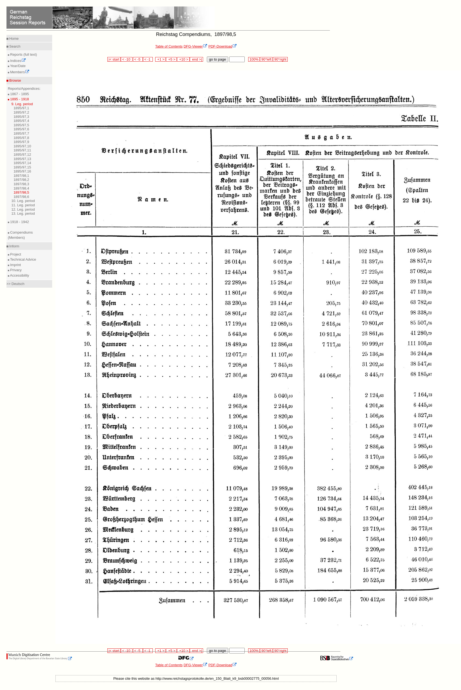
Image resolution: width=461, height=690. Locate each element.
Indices (17, 61)
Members (19, 72)
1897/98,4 (21, 188)
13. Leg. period (23, 213)
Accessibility (19, 275)
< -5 (137, 59)
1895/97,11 (22, 150)
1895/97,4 (21, 121)
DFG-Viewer (195, 46)
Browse (14, 80)
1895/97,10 (22, 146)
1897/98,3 (21, 184)
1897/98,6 (21, 197)
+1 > (160, 59)
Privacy (15, 270)
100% (253, 59)
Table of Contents (169, 46)
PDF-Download (222, 46)
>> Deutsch (15, 284)
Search (14, 46)
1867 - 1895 (19, 94)
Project (15, 254)
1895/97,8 (21, 138)
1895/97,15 (22, 167)
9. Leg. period (22, 104)
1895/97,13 (22, 159)
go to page (217, 59)
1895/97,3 (21, 117)
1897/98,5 (21, 192)
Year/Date (17, 66)
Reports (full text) (23, 54)
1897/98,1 (21, 176)
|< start (114, 59)
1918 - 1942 (19, 222)
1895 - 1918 (19, 99)
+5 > (171, 59)
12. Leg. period (23, 209)
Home (13, 39)
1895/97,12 (22, 154)
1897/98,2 (21, 180)
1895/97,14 (22, 163)
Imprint (15, 265)
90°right (280, 59)
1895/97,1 (21, 108)
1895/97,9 (21, 142)
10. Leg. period (23, 201)
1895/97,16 (22, 171)
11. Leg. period (23, 205)
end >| (196, 59)
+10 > (183, 59)
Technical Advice (22, 259)
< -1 (147, 59)
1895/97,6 (21, 129)
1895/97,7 (21, 133)
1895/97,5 (21, 125)
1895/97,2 (21, 112)
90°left (266, 59)
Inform (13, 246)
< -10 (126, 59)
